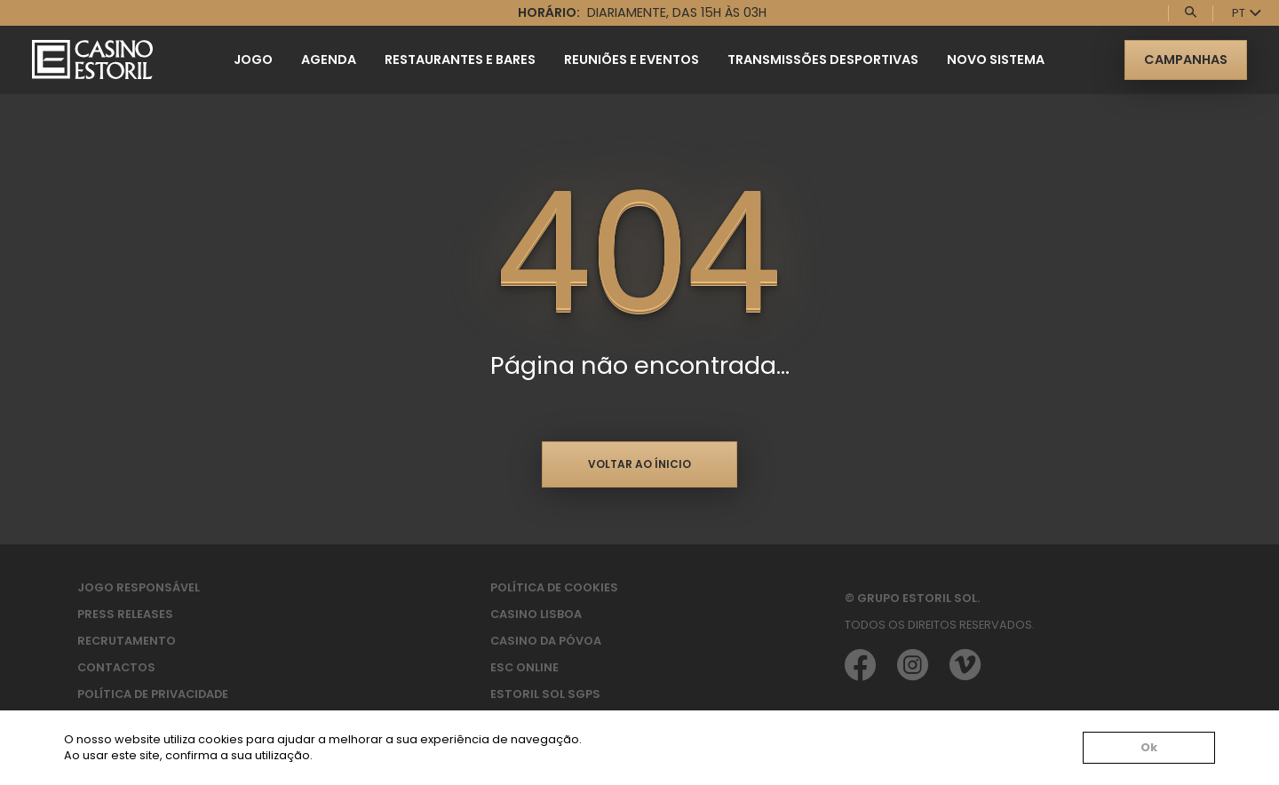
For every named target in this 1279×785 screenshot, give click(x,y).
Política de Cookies (554, 587)
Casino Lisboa (536, 614)
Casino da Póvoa (545, 640)
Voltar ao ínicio (639, 464)
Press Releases (125, 614)
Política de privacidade (152, 694)
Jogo (253, 59)
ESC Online (524, 667)
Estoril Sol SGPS (545, 694)
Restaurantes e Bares (460, 59)
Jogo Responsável (138, 587)
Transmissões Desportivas (822, 59)
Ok (1148, 747)
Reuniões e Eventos (631, 59)
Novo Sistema (996, 59)
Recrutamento (126, 640)
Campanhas (1185, 59)
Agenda (328, 59)
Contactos (116, 667)
